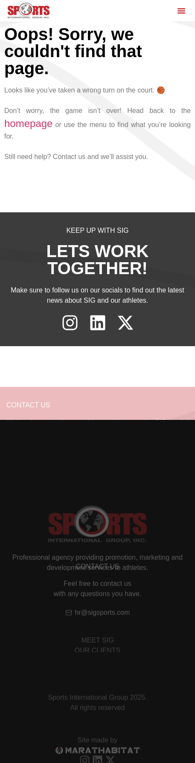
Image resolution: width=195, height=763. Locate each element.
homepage (28, 123)
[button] (181, 10)
